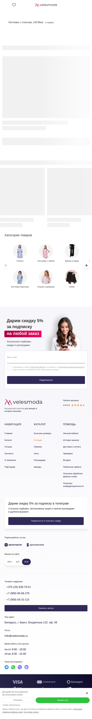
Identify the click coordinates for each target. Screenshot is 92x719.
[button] (86, 265)
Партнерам (10, 467)
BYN (9, 562)
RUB (26, 562)
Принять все (62, 700)
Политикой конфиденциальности (71, 367)
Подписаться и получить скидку (46, 521)
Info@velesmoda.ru (16, 635)
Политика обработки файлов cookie (73, 475)
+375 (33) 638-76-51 (18, 587)
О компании (10, 460)
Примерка (68, 453)
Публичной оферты (37, 367)
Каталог (8, 440)
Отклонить (18, 700)
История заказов (71, 440)
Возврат (67, 460)
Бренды (37, 467)
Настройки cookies (31, 712)
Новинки (38, 447)
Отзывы (8, 447)
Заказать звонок (46, 608)
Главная (8, 433)
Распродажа (40, 460)
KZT (18, 562)
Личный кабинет (70, 433)
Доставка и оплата (72, 447)
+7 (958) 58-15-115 (17, 599)
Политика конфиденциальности (73, 484)
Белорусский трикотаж (14, 408)
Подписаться (46, 380)
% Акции (38, 440)
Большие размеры (42, 433)
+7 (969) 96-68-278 (17, 593)
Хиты (36, 453)
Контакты (9, 453)
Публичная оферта (72, 467)
